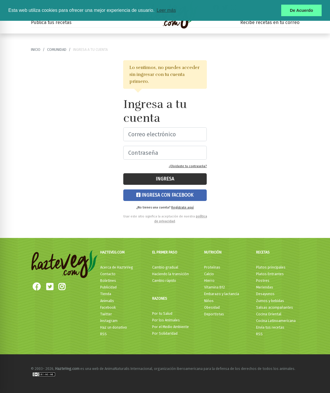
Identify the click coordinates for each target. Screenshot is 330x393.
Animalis (107, 301)
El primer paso (164, 252)
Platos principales (271, 267)
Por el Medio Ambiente (170, 327)
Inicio (35, 49)
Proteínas (212, 267)
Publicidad (108, 287)
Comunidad (56, 49)
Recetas (263, 252)
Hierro (209, 280)
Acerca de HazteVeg (116, 267)
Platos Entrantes (270, 274)
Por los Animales (166, 320)
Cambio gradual (165, 267)
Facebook (108, 307)
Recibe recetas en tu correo (269, 22)
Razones (159, 298)
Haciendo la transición (170, 274)
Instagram (109, 321)
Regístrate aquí (182, 207)
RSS (103, 334)
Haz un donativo (113, 327)
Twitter (106, 314)
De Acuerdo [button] (301, 10)
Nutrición (212, 252)
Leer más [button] (166, 10)
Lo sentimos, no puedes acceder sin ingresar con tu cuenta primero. (164, 74)
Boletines (108, 280)
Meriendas (264, 287)
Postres (262, 280)
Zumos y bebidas (270, 301)
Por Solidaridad (165, 333)
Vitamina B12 (214, 287)
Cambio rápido (164, 280)
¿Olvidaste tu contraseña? (188, 166)
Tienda (105, 294)
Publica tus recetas (51, 22)
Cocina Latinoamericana (276, 321)
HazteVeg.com (112, 252)
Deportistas (214, 314)
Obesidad (212, 307)
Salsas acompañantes (274, 307)
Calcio (209, 274)
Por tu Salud (162, 313)
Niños (209, 301)
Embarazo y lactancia (221, 294)
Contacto (107, 274)
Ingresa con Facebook (164, 195)
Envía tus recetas (270, 327)
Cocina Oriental (268, 314)
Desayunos (265, 294)
